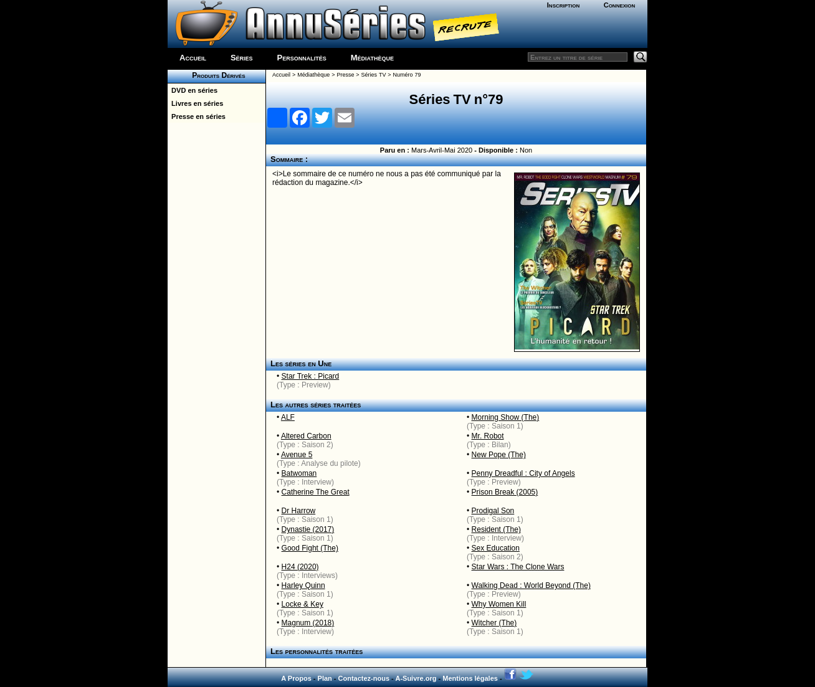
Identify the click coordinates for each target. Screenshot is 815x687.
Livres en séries (195, 103)
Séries (242, 57)
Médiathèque (372, 57)
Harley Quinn (303, 585)
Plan (325, 678)
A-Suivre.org (415, 678)
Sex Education (496, 548)
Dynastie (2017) (308, 529)
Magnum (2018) (308, 622)
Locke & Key (302, 604)
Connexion (620, 5)
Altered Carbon (306, 436)
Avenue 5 (297, 454)
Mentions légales (470, 678)
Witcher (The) (494, 622)
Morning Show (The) (506, 417)
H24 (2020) (300, 566)
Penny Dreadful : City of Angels (523, 473)
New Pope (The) (499, 454)
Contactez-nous (364, 678)
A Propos (296, 678)
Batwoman (299, 473)
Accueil (192, 57)
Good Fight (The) (310, 548)
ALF (288, 417)
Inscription (563, 5)
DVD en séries (192, 90)
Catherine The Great (316, 492)
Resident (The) (496, 529)
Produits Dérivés (216, 75)
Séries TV (373, 75)
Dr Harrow (299, 510)
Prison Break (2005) (505, 492)
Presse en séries (197, 116)
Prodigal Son (493, 510)
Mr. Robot (488, 436)
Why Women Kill (499, 604)
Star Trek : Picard (311, 376)
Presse (345, 75)
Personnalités (301, 57)
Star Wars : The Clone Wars (518, 566)
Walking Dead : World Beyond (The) (531, 585)
